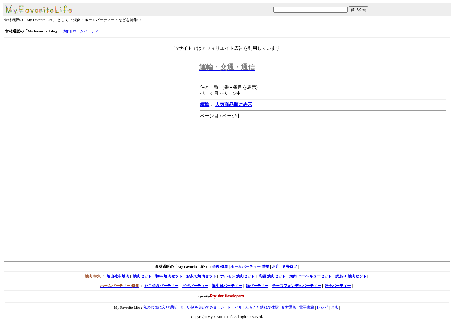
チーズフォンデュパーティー (296, 286)
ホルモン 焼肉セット (237, 276)
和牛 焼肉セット (168, 276)
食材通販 (288, 307)
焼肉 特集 (220, 266)
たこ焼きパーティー (161, 286)
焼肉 (67, 31)
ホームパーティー (87, 31)
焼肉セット (142, 276)
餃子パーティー (338, 286)
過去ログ (289, 266)
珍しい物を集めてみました (202, 307)
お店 (275, 266)
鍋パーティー (257, 286)
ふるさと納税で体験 (262, 307)
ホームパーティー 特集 (249, 266)
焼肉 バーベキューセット (310, 276)
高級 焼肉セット (272, 276)
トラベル (234, 307)
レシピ (322, 307)
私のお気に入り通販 (160, 307)
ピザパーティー (195, 286)
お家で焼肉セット (201, 276)
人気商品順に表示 (233, 104)
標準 (204, 104)
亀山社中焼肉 (118, 276)
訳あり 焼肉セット (350, 276)
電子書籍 (306, 307)
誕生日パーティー (227, 286)
